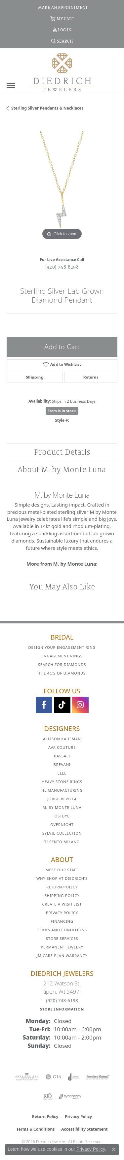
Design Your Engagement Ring (62, 647)
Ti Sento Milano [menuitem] (62, 841)
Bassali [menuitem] (62, 755)
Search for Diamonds (62, 664)
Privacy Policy (62, 912)
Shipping (35, 377)
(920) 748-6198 (62, 267)
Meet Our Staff (61, 869)
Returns (90, 377)
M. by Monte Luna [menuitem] (62, 807)
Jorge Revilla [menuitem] (62, 798)
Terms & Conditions (35, 1129)
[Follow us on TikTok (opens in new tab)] (62, 705)
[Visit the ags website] (27, 1077)
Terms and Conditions (62, 929)
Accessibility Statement (84, 1129)
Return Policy (62, 886)
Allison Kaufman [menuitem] (62, 738)
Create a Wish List (62, 904)
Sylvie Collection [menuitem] (62, 833)
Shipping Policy (62, 895)
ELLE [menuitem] (62, 773)
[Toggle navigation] (11, 86)
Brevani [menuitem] (62, 764)
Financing (62, 921)
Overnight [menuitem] (62, 824)
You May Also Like (62, 586)
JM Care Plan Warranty (62, 955)
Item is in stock (62, 410)
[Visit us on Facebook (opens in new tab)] (44, 705)
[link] (62, 7)
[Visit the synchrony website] (70, 1097)
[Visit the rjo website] (48, 1097)
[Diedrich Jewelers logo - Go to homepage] (62, 72)
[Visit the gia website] (54, 1077)
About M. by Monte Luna (62, 469)
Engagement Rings (62, 655)
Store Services (62, 938)
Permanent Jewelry (62, 947)
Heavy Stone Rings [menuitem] (62, 781)
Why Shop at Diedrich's (62, 878)
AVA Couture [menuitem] (62, 747)
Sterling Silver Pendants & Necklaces (47, 108)
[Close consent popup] (114, 1149)
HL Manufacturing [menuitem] (62, 790)
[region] (62, 186)
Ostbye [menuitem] (62, 815)
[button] (62, 18)
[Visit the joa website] (74, 1077)
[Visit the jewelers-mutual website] (97, 1077)
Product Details (62, 451)
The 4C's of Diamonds (62, 673)
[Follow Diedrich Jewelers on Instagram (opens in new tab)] (80, 705)
